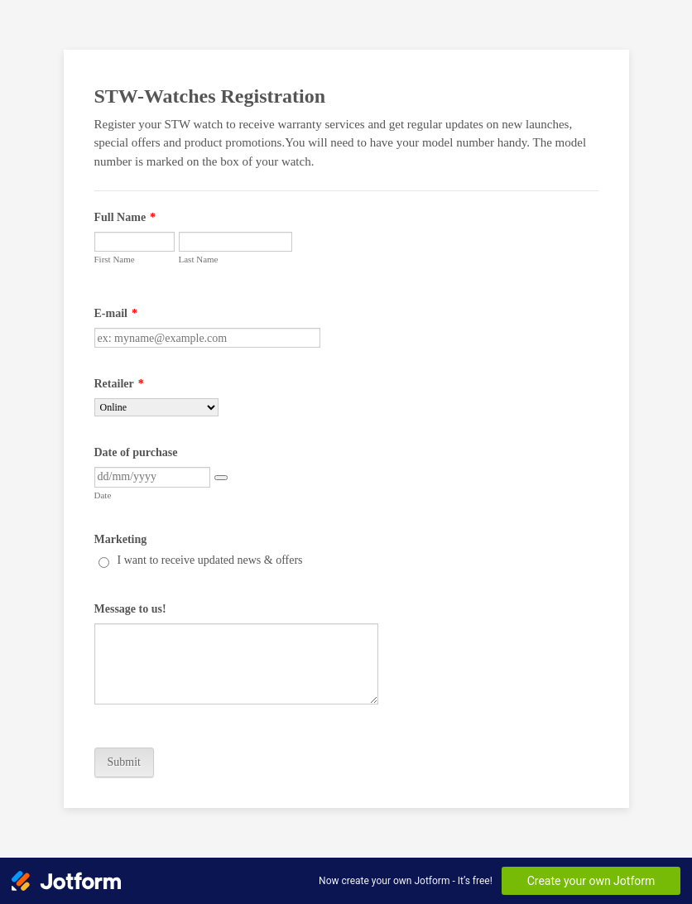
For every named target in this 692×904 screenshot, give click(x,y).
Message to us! (130, 609)
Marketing (120, 539)
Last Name (199, 259)
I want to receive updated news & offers (210, 560)
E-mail (115, 313)
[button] (221, 477)
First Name (114, 259)
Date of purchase (136, 452)
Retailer (119, 383)
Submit (124, 762)
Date (103, 495)
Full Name (125, 217)
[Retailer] (156, 407)
